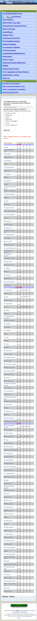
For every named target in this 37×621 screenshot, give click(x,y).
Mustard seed (8, 278)
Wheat (7, 117)
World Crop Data (9, 29)
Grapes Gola (9, 544)
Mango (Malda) (9, 490)
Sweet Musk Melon (10, 554)
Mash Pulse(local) (9, 244)
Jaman (7, 560)
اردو (10, 17)
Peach (7, 517)
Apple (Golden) (9, 429)
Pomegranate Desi (10, 540)
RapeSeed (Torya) (9, 207)
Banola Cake (8, 221)
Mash (6, 184)
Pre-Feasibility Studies (11, 41)
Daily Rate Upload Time (10, 92)
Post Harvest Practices (11, 38)
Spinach (7, 310)
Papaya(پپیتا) (9, 577)
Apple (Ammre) (9, 433)
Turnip (7, 123)
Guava (7, 439)
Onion (6, 296)
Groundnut (8, 238)
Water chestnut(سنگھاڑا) (12, 121)
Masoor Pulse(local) (10, 194)
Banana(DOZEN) (9, 436)
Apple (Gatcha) (9, 503)
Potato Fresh (8, 290)
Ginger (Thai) (8, 350)
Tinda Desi (8, 323)
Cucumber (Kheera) (10, 357)
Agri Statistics (8, 20)
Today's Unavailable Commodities (13, 89)
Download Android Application (14, 63)
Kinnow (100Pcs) (9, 446)
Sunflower (7, 268)
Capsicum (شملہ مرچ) (10, 364)
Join (34, 1)
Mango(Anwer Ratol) (10, 476)
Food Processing (9, 50)
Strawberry (9, 497)
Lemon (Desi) (9, 510)
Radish (7, 340)
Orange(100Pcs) (9, 443)
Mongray (7, 377)
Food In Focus (8, 60)
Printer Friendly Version (10, 107)
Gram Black (8, 170)
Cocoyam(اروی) (9, 380)
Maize (6, 197)
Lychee (7, 493)
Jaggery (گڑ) (8, 241)
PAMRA (5, 66)
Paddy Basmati (8, 157)
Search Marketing (24, 610)
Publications (7, 57)
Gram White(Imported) (11, 248)
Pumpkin (7, 327)
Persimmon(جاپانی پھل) (11, 564)
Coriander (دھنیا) (9, 391)
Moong (7, 177)
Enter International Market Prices (13, 86)
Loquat (7, 587)
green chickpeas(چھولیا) (10, 401)
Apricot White (9, 537)
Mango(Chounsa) (9, 456)
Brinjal (7, 313)
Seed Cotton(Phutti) (10, 214)
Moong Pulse (8, 180)
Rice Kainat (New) (9, 264)
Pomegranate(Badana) (10, 466)
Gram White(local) (9, 167)
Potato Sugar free (9, 411)
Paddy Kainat (8, 261)
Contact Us (33, 610)
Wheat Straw (9, 115)
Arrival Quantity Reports (12, 17)
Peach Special (9, 520)
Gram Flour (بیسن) (10, 258)
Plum (7, 524)
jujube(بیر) (8, 571)
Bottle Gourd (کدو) (9, 367)
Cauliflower (8, 330)
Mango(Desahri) (9, 460)
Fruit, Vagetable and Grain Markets (16, 72)
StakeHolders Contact (11, 75)
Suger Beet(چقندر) (9, 417)
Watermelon (9, 119)
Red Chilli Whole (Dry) (10, 211)
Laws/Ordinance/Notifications (14, 53)
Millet (6, 201)
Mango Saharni (9, 527)
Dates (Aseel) (9, 500)
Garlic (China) (8, 300)
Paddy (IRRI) (8, 160)
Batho (6, 407)
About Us (6, 78)
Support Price (8, 35)
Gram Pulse (7, 174)
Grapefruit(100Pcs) (10, 473)
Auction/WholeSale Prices (12, 14)
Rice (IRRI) (7, 153)
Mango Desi (9, 530)
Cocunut (8, 574)
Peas (6, 333)
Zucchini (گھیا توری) (10, 113)
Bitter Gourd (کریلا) (10, 320)
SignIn (30, 1)
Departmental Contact (11, 69)
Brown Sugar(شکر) (10, 281)
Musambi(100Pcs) (9, 470)
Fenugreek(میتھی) (9, 374)
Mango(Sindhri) (9, 463)
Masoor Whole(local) (10, 190)
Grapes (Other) (9, 453)
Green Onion (8, 404)
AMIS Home (29, 616)
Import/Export (8, 32)
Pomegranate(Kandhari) (11, 449)
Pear (7, 550)
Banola (7, 217)
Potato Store (8, 293)
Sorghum (7, 204)
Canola (7, 271)
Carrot (7, 343)
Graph (18, 148)
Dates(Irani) (9, 591)
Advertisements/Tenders (10, 610)
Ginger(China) (8, 303)
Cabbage (7, 347)
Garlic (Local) (8, 354)
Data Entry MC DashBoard (11, 83)
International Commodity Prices (15, 26)
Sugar (6, 163)
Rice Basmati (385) (9, 234)
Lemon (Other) (9, 507)
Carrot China (8, 387)
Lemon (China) (9, 513)
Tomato (7, 307)
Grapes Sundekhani (10, 547)
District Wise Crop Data (11, 23)
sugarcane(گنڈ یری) (10, 581)
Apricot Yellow (9, 534)
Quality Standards (9, 44)
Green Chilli (8, 360)
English (5, 17)
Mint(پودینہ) (8, 394)
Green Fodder (8, 224)
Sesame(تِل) (8, 275)
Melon (6, 480)
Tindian (7, 414)
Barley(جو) (8, 285)
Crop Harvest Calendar (11, 47)
